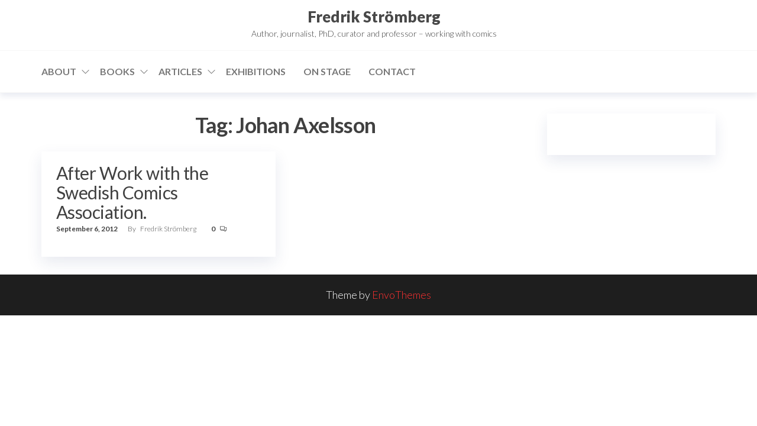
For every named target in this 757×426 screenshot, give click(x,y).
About (58, 71)
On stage (327, 71)
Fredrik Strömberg (374, 16)
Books (117, 71)
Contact (392, 71)
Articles (180, 71)
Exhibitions (256, 71)
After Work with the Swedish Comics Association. (132, 192)
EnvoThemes (401, 294)
